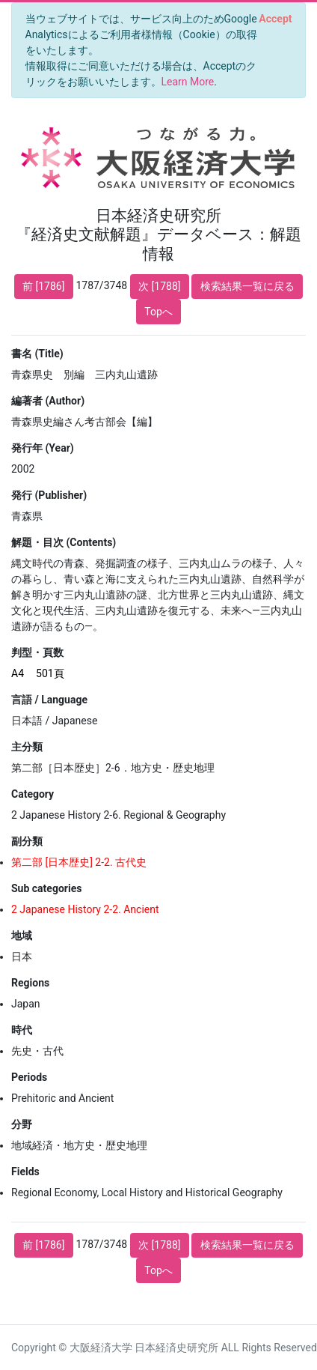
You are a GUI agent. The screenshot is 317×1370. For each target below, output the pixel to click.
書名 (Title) (37, 354)
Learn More (188, 82)
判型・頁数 (37, 652)
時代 (21, 1030)
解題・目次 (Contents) (63, 542)
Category (32, 794)
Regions (30, 983)
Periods (29, 1077)
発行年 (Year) (42, 448)
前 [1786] (43, 286)
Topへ (158, 312)
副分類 (27, 841)
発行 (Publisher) (49, 495)
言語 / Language (49, 700)
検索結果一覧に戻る (247, 286)
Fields (25, 1171)
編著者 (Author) (47, 401)
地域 (21, 936)
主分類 (27, 747)
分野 (21, 1124)
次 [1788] (159, 286)
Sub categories (46, 888)
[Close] (275, 18)
